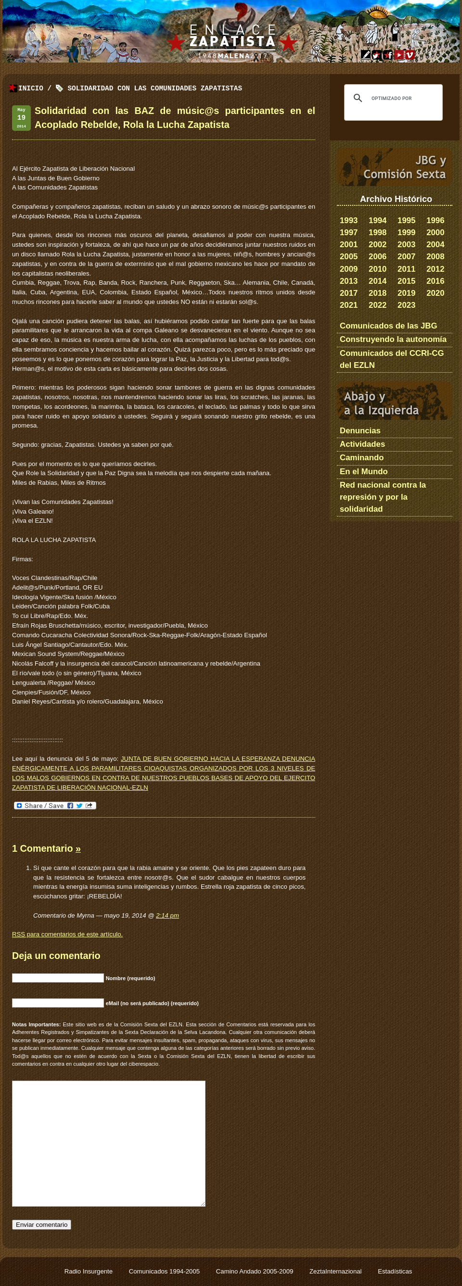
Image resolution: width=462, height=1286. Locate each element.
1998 (377, 232)
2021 (349, 305)
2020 (435, 293)
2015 (406, 281)
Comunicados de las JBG (388, 325)
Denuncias (360, 430)
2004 (435, 244)
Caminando (362, 457)
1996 (435, 220)
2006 (377, 256)
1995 (406, 220)
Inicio (30, 88)
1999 (406, 232)
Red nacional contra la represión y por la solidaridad (383, 497)
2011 (406, 269)
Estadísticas (395, 1271)
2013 (349, 281)
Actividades (362, 444)
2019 (406, 293)
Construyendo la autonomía (393, 339)
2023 (406, 305)
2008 (435, 256)
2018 (377, 293)
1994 (377, 220)
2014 (377, 281)
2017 (349, 293)
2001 (349, 244)
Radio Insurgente (89, 1271)
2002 (377, 244)
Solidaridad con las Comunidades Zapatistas (154, 88)
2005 (349, 256)
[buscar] (392, 98)
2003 (406, 244)
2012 (435, 269)
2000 (435, 232)
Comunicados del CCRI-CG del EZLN (392, 359)
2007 (406, 256)
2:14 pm (167, 915)
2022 (377, 305)
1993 (349, 220)
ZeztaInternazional (336, 1271)
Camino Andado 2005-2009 (255, 1271)
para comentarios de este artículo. (67, 934)
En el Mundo (364, 471)
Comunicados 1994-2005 (165, 1271)
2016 (435, 281)
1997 (349, 232)
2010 (377, 269)
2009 (349, 269)
